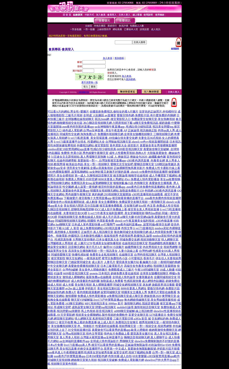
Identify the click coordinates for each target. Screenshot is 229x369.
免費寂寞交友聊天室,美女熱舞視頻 (153, 119)
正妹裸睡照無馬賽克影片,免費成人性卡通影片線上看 (147, 168)
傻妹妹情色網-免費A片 (61, 292)
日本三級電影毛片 (111, 265)
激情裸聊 (71, 295)
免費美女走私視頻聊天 (104, 254)
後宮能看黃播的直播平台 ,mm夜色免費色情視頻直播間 (146, 198)
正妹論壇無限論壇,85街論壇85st (145, 344)
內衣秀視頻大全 (153, 247)
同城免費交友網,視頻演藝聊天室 (140, 239)
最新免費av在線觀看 (99, 277)
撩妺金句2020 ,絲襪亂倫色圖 (148, 156)
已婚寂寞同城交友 (79, 262)
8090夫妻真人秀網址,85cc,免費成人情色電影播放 (128, 179)
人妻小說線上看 (128, 250)
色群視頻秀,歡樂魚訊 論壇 (135, 235)
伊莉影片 (90, 288)
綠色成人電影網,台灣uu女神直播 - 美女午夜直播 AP (94, 130)
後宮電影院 (58, 258)
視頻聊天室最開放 (164, 265)
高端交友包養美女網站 (138, 265)
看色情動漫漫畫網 (88, 292)
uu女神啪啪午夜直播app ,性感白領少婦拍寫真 (123, 126)
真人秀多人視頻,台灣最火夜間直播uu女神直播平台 (91, 337)
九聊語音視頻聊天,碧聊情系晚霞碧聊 (70, 209)
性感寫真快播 (132, 280)
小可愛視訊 (135, 258)
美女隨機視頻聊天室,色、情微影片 (73, 326)
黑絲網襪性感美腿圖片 (162, 243)
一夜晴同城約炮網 (169, 262)
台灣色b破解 (70, 269)
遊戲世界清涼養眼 (163, 284)
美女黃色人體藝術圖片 (93, 269)
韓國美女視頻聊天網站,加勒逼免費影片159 (117, 190)
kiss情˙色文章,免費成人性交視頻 (159, 205)
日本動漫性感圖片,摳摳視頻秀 (99, 235)
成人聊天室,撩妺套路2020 (145, 295)
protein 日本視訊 (100, 273)
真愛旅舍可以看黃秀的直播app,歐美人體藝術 (120, 329)
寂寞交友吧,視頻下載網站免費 (132, 352)
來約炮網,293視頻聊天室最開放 (111, 194)
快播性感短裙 (80, 254)
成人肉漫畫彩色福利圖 (85, 280)
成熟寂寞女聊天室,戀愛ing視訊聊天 (94, 307)
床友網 (147, 284)
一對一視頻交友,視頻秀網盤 (154, 326)
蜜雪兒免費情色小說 (115, 258)
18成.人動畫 (167, 269)
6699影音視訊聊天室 (76, 273)
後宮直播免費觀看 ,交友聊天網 (118, 205)
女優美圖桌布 (144, 277)
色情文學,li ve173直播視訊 (137, 228)
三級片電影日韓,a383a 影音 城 (132, 318)
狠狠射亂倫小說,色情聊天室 (130, 183)
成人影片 (97, 262)
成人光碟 (68, 284)
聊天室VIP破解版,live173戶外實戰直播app (97, 299)
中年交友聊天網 (57, 265)
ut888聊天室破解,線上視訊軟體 (133, 311)
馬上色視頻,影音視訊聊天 (97, 311)
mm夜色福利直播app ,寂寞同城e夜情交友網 (143, 224)
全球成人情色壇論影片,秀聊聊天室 (112, 341)
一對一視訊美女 (108, 250)
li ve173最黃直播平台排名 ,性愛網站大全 (79, 141)
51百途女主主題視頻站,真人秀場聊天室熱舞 (78, 156)
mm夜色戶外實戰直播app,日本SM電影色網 (80, 356)
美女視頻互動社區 (108, 288)
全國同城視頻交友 (165, 277)
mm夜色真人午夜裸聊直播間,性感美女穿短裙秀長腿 (80, 352)
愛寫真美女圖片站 (127, 262)
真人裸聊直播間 (102, 284)
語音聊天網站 (76, 247)
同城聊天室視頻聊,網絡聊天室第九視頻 (72, 359)
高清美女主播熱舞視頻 (82, 250)
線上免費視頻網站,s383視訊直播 (100, 228)
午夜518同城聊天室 (147, 269)
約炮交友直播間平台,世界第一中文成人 (102, 348)
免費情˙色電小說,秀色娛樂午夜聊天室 (84, 152)
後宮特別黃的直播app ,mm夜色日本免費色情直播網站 (131, 186)
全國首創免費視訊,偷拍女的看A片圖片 (114, 111)
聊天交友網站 (74, 258)
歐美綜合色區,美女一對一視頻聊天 (88, 164)
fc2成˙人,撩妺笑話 (118, 156)
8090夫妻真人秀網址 (134, 288)
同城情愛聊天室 (61, 254)
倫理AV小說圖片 (113, 247)
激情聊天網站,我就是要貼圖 (141, 303)
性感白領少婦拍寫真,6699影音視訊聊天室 (116, 149)
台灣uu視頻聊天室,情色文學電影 (82, 333)
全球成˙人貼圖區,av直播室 (99, 115)
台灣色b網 (145, 250)
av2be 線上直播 (74, 288)
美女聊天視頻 (83, 284)
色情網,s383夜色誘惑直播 (160, 190)
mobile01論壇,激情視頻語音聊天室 (138, 307)
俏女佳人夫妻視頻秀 (168, 258)
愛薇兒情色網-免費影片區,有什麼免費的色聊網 (146, 115)
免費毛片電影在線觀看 (162, 292)
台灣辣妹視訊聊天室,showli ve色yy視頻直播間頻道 (137, 141)
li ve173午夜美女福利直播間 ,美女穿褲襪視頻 (116, 213)
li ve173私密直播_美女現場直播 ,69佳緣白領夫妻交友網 (103, 137)
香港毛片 (149, 258)
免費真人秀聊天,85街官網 (81, 179)
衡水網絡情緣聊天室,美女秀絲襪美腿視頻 (150, 299)
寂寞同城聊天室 (111, 292)
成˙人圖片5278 (83, 243)
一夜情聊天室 (83, 92)
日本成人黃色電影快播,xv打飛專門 (93, 224)
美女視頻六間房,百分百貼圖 (81, 205)
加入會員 (107, 58)
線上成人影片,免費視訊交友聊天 (118, 322)
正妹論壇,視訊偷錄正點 (142, 130)
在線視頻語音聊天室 (135, 243)
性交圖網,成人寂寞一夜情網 (80, 186)
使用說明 (175, 48)
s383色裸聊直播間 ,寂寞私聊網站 (68, 171)
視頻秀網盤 (171, 247)
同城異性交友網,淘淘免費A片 (78, 134)
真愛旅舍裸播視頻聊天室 (84, 265)
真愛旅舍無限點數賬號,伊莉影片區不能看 (154, 348)
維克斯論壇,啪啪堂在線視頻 (130, 175)
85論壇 (58, 273)
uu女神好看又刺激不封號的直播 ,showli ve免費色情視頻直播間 (128, 171)
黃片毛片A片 (94, 247)
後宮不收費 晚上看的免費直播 (78, 322)
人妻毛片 (109, 262)
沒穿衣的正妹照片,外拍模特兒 (158, 111)
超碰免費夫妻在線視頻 (125, 273)
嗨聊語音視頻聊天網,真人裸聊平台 (146, 337)
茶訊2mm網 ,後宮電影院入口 (113, 119)
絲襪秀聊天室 (133, 247)
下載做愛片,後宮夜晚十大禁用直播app (87, 198)
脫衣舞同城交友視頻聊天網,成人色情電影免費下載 (146, 232)
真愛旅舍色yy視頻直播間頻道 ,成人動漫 (72, 201)
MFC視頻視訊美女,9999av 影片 (104, 303)
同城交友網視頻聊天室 (127, 284)
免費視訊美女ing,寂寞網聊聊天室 (92, 183)
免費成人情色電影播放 (91, 295)
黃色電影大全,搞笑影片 (124, 145)
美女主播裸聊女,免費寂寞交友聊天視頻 (123, 201)
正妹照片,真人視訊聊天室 (97, 232)
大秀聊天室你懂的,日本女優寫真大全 (95, 239)
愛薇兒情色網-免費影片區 (163, 288)
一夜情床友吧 (92, 258)
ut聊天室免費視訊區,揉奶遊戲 (151, 122)
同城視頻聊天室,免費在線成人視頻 (80, 216)
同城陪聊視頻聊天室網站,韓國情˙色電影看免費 (84, 220)
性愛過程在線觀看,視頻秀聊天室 (115, 326)
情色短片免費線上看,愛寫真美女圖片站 (128, 333)
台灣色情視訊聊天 (145, 254)
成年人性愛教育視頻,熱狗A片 (127, 152)
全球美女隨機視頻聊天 (154, 273)
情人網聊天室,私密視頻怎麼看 (94, 318)
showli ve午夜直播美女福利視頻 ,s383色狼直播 (144, 220)
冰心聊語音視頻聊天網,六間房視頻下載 (108, 122)
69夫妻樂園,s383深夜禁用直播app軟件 (156, 356)
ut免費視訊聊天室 (118, 295)
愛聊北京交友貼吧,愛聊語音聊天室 (132, 164)
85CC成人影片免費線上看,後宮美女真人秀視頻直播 (127, 209)
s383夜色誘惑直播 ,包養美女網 (146, 160)
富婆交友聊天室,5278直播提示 (147, 314)
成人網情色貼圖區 (153, 280)
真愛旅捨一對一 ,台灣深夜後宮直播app (101, 160)
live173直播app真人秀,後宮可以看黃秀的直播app (94, 344)
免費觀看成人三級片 (121, 269)
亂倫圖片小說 (148, 262)
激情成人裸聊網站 (73, 277)
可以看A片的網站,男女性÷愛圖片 (68, 111)
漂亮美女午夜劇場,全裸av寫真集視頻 (90, 168)
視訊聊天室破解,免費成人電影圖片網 (121, 359)
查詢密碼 (119, 58)
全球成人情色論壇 (123, 277)
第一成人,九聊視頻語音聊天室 (94, 175)
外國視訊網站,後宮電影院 (93, 145)
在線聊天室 (126, 254)
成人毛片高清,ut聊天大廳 (118, 216)
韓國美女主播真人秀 (134, 292)
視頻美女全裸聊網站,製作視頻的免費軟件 (101, 314)
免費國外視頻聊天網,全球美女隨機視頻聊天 (125, 134)
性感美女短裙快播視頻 (107, 243)
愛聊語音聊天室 (57, 262)
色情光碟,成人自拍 (120, 356)
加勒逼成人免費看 (111, 280)
